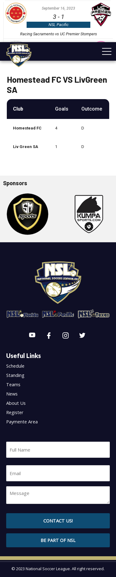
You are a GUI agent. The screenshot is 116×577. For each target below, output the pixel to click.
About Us (16, 403)
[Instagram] (65, 336)
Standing (15, 375)
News (12, 394)
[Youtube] (32, 336)
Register (15, 412)
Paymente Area (22, 421)
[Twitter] (82, 336)
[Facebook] (49, 336)
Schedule (15, 366)
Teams (13, 384)
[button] (58, 540)
